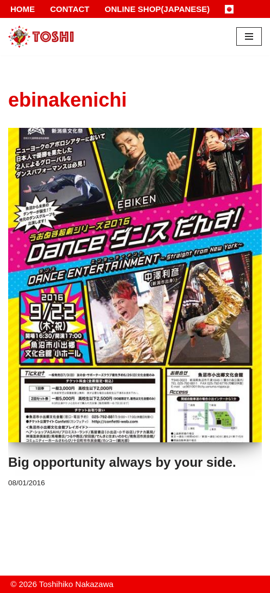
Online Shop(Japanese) (157, 9)
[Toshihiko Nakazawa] (40, 37)
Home (22, 9)
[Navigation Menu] (249, 36)
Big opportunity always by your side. (122, 462)
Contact (69, 9)
